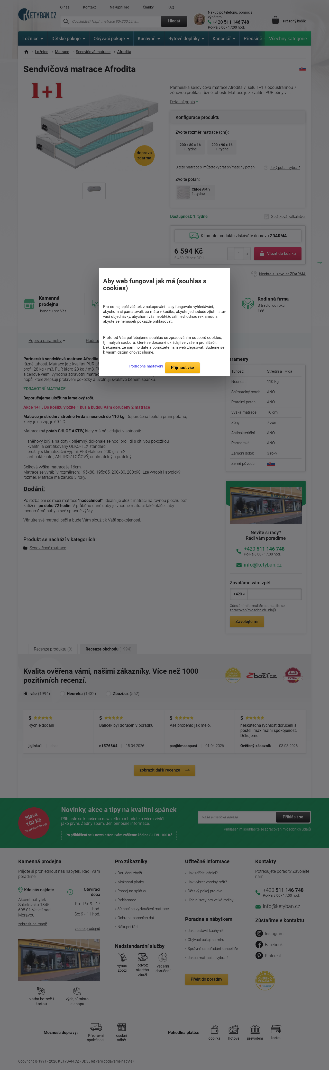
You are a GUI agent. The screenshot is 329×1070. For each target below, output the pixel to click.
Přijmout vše (182, 367)
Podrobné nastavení (146, 366)
